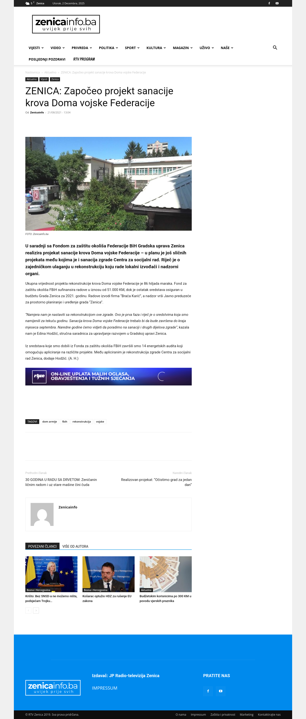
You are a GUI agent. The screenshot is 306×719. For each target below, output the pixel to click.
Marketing (246, 715)
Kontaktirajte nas (269, 715)
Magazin (183, 47)
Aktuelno (50, 72)
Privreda (82, 47)
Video (58, 47)
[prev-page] (28, 610)
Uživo (207, 47)
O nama (181, 715)
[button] (275, 48)
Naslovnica (32, 72)
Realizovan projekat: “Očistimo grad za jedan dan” (156, 482)
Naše (227, 47)
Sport (132, 47)
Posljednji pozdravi (47, 59)
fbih (64, 421)
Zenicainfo (37, 112)
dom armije (49, 421)
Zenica (55, 79)
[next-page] (36, 610)
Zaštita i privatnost (223, 715)
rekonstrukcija (81, 421)
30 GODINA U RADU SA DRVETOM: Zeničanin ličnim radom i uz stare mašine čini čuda (61, 482)
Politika (108, 47)
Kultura (156, 47)
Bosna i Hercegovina (38, 590)
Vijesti (36, 47)
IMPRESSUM (104, 688)
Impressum (198, 715)
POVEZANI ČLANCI (42, 546)
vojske (100, 421)
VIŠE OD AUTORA (75, 546)
